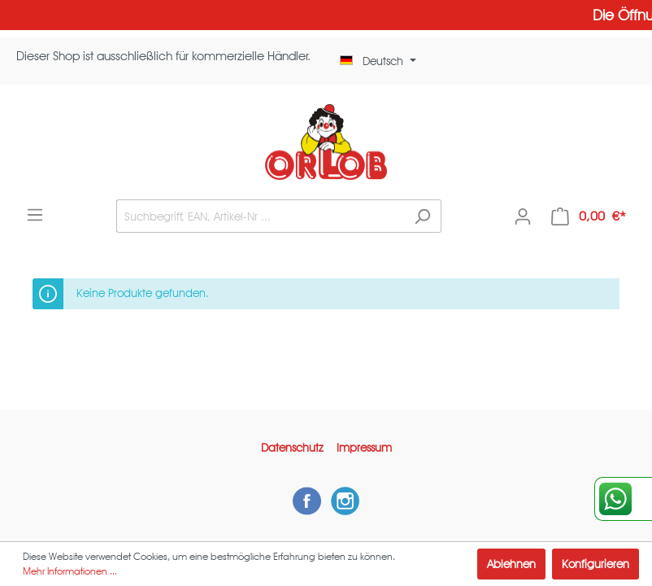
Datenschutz (292, 447)
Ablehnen (511, 564)
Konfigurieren (595, 564)
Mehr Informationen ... (70, 571)
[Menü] (35, 214)
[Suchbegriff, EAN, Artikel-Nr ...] (260, 216)
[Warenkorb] (588, 216)
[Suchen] (422, 216)
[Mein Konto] (522, 216)
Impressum (364, 447)
